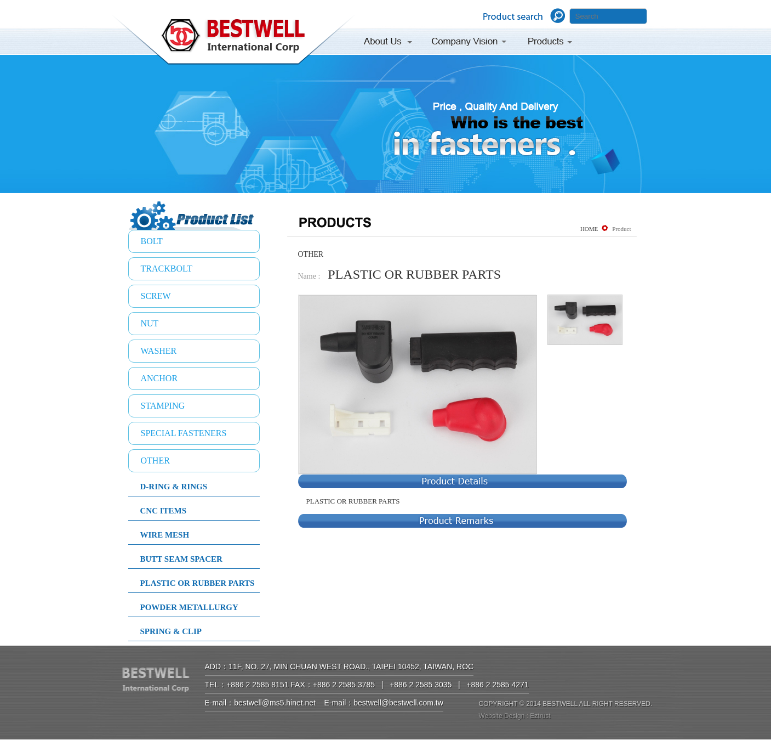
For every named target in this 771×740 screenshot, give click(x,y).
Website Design (502, 716)
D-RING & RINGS (174, 486)
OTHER (155, 460)
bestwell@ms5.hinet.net (275, 702)
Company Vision (469, 43)
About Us (391, 43)
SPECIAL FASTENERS (184, 433)
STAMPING (163, 405)
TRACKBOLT (167, 268)
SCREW (156, 296)
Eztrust (540, 716)
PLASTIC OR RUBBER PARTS (197, 583)
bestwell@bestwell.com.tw (398, 702)
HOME (589, 228)
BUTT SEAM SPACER (181, 559)
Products (551, 43)
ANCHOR (159, 378)
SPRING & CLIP (171, 631)
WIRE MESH (165, 534)
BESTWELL (233, 41)
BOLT (152, 241)
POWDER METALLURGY (189, 607)
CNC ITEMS (163, 510)
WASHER (159, 350)
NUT (150, 323)
